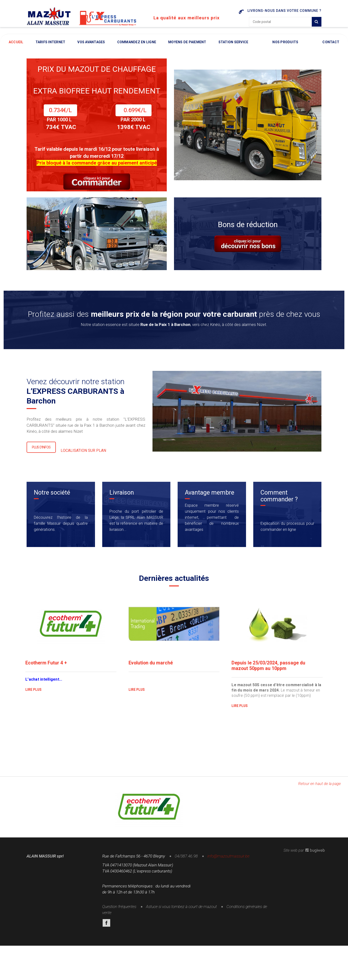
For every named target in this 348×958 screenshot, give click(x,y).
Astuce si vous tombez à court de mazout (181, 909)
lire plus (33, 692)
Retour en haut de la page (319, 786)
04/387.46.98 (186, 858)
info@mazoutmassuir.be (228, 858)
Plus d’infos (41, 450)
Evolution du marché (151, 666)
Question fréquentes (119, 909)
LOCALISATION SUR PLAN (83, 453)
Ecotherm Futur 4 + (46, 666)
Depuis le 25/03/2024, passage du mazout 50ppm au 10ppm (268, 668)
